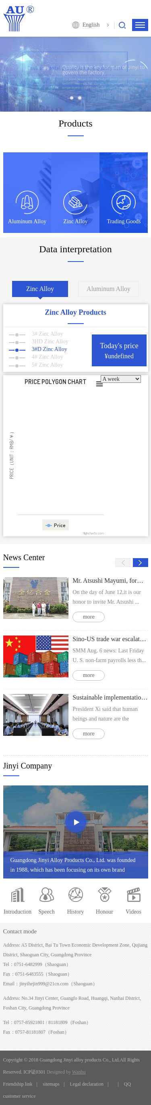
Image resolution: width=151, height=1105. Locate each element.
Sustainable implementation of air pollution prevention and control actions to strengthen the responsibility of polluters (110, 697)
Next (140, 562)
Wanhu (79, 1072)
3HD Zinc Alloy (38, 342)
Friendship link (18, 1084)
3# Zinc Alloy (36, 334)
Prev (122, 562)
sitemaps (51, 1084)
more (89, 617)
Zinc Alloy (40, 288)
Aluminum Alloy (108, 288)
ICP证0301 (34, 1072)
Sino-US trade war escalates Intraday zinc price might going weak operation (110, 639)
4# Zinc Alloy (36, 357)
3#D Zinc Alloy (38, 349)
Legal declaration (86, 1084)
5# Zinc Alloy (36, 365)
